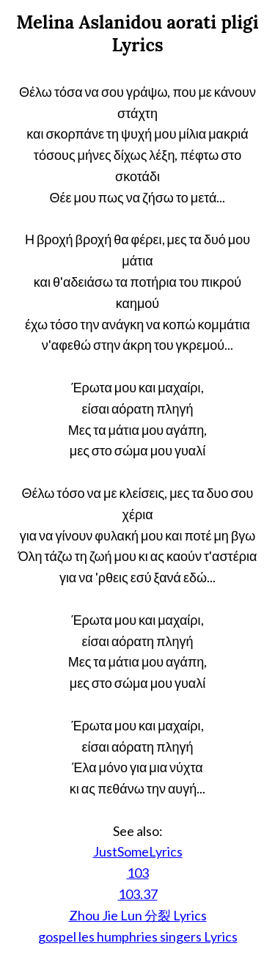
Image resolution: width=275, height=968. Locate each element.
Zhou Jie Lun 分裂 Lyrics (138, 915)
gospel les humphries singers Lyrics (138, 936)
